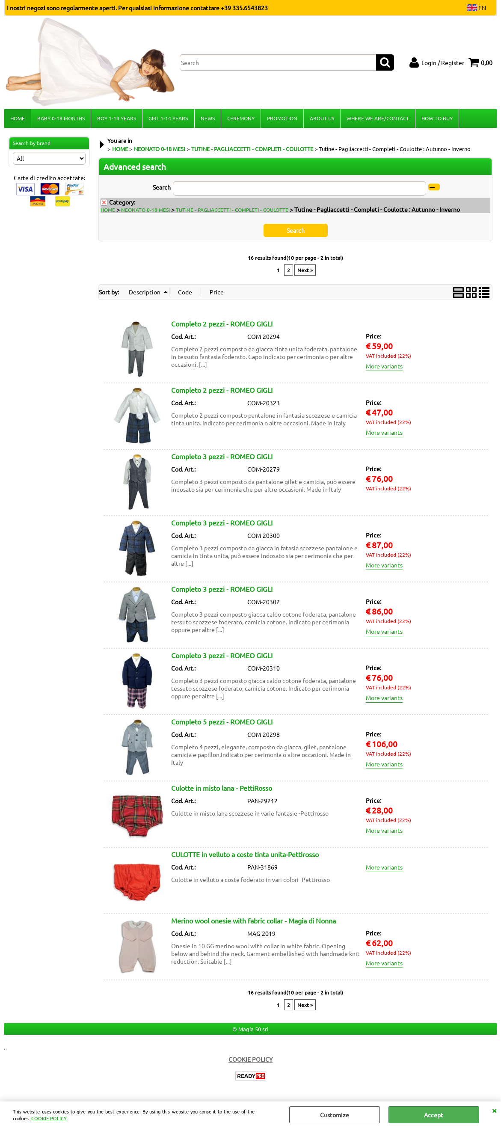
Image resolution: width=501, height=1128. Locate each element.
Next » (305, 270)
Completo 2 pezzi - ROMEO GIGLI (222, 324)
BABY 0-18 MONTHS (61, 118)
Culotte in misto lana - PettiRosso (221, 788)
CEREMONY (240, 118)
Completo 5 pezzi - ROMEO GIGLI (222, 722)
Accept (433, 1115)
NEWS (207, 118)
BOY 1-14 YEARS (116, 118)
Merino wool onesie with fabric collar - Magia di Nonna (253, 921)
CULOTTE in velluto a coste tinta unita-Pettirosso (245, 855)
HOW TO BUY (436, 118)
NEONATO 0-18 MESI (145, 210)
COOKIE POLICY (49, 1118)
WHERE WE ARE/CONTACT (377, 118)
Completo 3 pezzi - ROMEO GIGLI (222, 457)
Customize (334, 1115)
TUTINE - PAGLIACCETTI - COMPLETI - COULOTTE (232, 210)
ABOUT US (321, 118)
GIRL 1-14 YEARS (168, 118)
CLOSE (494, 1110)
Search (162, 188)
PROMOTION (282, 118)
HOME (17, 118)
